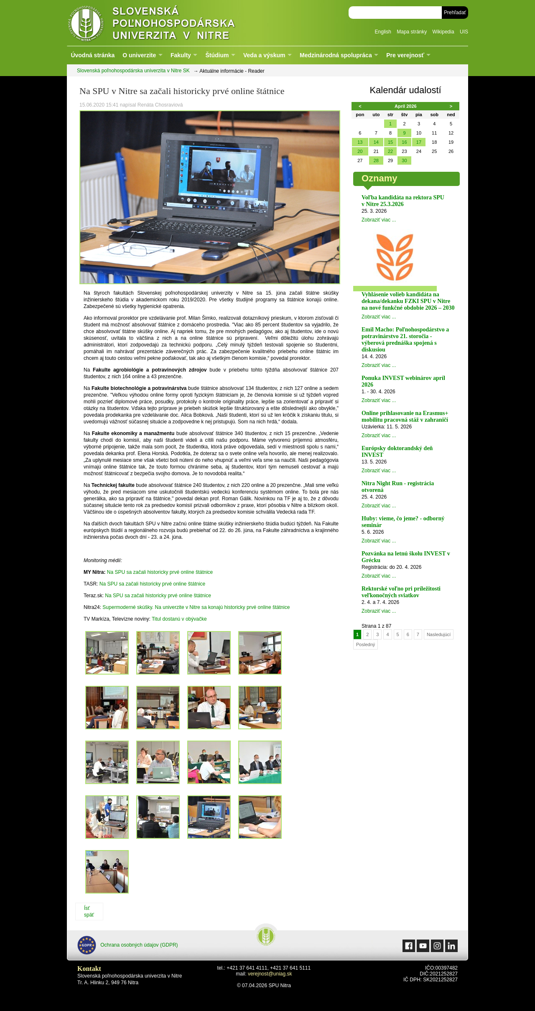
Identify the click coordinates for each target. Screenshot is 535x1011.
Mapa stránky (412, 32)
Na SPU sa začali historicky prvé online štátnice (160, 572)
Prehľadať (455, 12)
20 (359, 151)
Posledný (365, 644)
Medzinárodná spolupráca (336, 55)
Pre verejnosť (405, 55)
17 (418, 142)
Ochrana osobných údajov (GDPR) (127, 945)
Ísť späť (89, 911)
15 (390, 142)
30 (404, 160)
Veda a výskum (264, 55)
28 (376, 160)
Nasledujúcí (439, 634)
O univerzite (139, 55)
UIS (464, 32)
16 (404, 142)
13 (359, 142)
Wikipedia (443, 32)
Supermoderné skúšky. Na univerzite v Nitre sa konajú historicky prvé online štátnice (196, 607)
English (383, 32)
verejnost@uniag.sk (270, 974)
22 (390, 151)
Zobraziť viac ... (379, 220)
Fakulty (181, 55)
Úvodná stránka (93, 55)
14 (376, 142)
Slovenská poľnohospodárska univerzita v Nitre (169, 23)
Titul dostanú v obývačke (179, 619)
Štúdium (217, 55)
